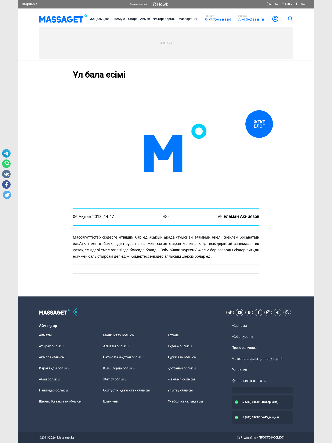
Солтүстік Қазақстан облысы (126, 390)
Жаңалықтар (99, 19)
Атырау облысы (51, 346)
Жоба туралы (242, 337)
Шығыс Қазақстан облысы (60, 401)
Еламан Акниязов (238, 216)
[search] (290, 18)
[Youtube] (240, 312)
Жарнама (29, 4)
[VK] (249, 312)
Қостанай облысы (181, 368)
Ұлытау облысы (180, 390)
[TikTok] (230, 312)
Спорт (132, 19)
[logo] (63, 19)
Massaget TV (187, 19)
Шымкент (111, 401)
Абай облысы (49, 379)
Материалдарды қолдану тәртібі (257, 359)
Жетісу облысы (115, 379)
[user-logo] (275, 18)
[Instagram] (268, 312)
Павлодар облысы (53, 390)
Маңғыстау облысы (118, 335)
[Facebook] (259, 312)
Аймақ (145, 19)
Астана (173, 335)
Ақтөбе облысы (179, 346)
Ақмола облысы (52, 357)
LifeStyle (119, 19)
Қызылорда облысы (119, 368)
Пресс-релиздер (244, 348)
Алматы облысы (116, 346)
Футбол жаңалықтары (185, 401)
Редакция (239, 370)
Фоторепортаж (164, 19)
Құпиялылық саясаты (249, 381)
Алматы (45, 335)
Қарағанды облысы (54, 368)
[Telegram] (278, 312)
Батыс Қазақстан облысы (123, 357)
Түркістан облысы (181, 357)
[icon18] (77, 312)
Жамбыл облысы (181, 379)
